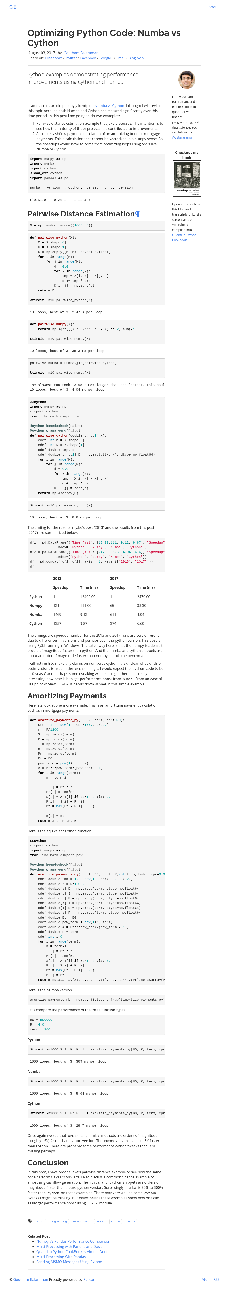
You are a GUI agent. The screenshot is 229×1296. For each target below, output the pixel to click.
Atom (206, 1279)
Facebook (88, 58)
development (81, 1221)
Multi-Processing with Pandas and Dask (69, 1246)
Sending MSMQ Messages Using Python (69, 1261)
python (40, 1221)
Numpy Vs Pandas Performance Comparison (73, 1241)
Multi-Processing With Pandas (61, 1256)
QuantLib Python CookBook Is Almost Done (72, 1251)
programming (59, 1221)
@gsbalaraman (183, 137)
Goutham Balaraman (81, 52)
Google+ (106, 58)
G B (13, 7)
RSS (217, 1279)
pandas (100, 1221)
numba (131, 1221)
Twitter (71, 58)
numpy (115, 1221)
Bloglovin (136, 58)
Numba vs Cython (109, 105)
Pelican (89, 1279)
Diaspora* (53, 58)
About (213, 7)
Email (120, 58)
